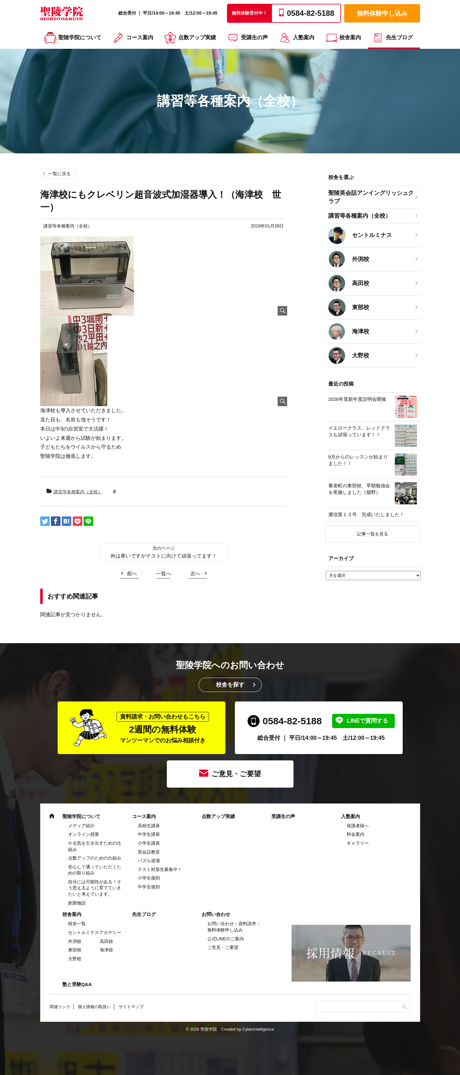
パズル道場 (149, 860)
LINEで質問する (367, 721)
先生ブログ (399, 38)
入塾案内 (303, 38)
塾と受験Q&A (77, 984)
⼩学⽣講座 (149, 843)
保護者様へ (358, 825)
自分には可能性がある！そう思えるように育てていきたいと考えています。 (94, 888)
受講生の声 (254, 38)
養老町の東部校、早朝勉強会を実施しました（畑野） (359, 489)
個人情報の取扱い (94, 1006)
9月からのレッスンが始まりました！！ (358, 460)
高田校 (106, 941)
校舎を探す (230, 684)
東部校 (74, 949)
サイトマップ (131, 1006)
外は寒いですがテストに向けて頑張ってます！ (163, 556)
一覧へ (163, 573)
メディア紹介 (81, 825)
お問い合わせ (216, 914)
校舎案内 (350, 38)
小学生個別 (149, 877)
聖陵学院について (79, 38)
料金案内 (355, 834)
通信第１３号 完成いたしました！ (366, 514)
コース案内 (139, 38)
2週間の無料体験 (163, 728)
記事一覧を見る (372, 533)
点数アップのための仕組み (94, 858)
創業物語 (77, 902)
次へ (195, 573)
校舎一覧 (77, 923)
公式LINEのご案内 (225, 938)
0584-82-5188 (292, 721)
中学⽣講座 (149, 834)
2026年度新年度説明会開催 (357, 399)
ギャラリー (358, 843)
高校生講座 (149, 825)
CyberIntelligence (258, 1029)
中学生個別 (149, 886)
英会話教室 (149, 851)
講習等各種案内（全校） (78, 491)
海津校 (106, 949)
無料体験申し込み (382, 13)
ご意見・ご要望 (236, 774)
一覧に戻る (59, 173)
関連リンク (60, 1006)
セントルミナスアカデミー (94, 932)
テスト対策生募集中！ (160, 869)
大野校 (74, 958)
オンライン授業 (83, 834)
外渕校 (74, 941)
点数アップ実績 (197, 38)
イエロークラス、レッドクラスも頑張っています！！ (359, 431)
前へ (132, 573)
